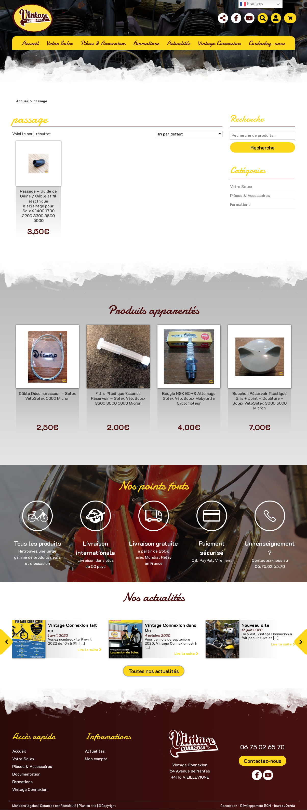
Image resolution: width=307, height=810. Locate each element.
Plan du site (87, 805)
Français (251, 4)
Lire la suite (89, 650)
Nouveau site (255, 625)
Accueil (22, 100)
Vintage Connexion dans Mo (170, 628)
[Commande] (189, 134)
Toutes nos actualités (153, 671)
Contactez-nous (262, 760)
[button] (6, 642)
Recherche (262, 147)
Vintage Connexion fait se (72, 628)
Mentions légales (25, 805)
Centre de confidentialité (58, 805)
